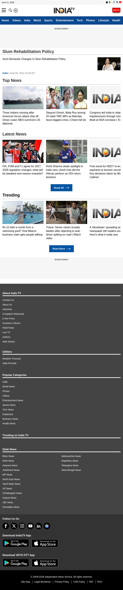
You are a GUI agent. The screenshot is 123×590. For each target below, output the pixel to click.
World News (8, 386)
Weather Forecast (11, 358)
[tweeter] (14, 526)
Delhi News (8, 460)
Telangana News (70, 465)
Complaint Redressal (13, 314)
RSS (99, 581)
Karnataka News (10, 507)
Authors (6, 337)
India (27, 20)
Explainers (7, 414)
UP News (7, 488)
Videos (16, 20)
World (37, 20)
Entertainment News (12, 400)
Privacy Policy (62, 581)
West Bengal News (71, 470)
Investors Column (11, 323)
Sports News (8, 405)
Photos (90, 20)
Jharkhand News (11, 470)
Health (116, 20)
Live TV (6, 332)
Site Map (25, 581)
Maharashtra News (71, 456)
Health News (8, 423)
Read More (61, 249)
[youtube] (30, 526)
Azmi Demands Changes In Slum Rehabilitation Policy (34, 59)
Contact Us (8, 300)
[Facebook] (5, 526)
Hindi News (8, 327)
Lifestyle (103, 20)
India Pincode (9, 363)
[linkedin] (38, 526)
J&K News (7, 502)
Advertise (7, 309)
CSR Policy (79, 581)
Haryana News (10, 465)
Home (5, 20)
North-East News (11, 479)
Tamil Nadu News (11, 484)
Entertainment (65, 20)
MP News (7, 474)
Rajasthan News (70, 460)
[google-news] (47, 526)
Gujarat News (9, 497)
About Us (7, 304)
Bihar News (8, 456)
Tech (80, 20)
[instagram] (22, 526)
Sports (48, 20)
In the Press (8, 318)
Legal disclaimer (42, 581)
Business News (10, 419)
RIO (91, 581)
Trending (11, 195)
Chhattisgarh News (12, 493)
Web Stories (8, 341)
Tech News (8, 409)
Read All (61, 188)
